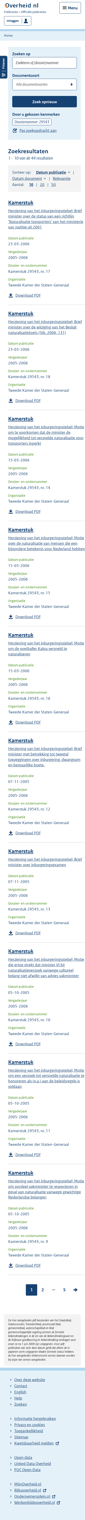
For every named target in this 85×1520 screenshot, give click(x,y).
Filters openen (3, 168)
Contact (20, 1385)
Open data (23, 1457)
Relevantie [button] (61, 178)
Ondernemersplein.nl (32, 1496)
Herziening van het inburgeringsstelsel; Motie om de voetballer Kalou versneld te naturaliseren (46, 649)
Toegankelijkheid (28, 1430)
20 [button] (42, 184)
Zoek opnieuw (44, 101)
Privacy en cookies (29, 1424)
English (20, 1392)
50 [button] (53, 184)
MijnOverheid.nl (27, 1484)
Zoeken (20, 1404)
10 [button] (31, 184)
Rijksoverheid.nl (27, 1490)
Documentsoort (25, 75)
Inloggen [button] (13, 21)
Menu (73, 7)
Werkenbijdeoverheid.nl (34, 1502)
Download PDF (28, 295)
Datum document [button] (27, 178)
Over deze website (29, 1379)
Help (18, 1398)
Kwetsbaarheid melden (34, 1443)
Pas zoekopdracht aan (38, 130)
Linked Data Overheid (32, 1463)
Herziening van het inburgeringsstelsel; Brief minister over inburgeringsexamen (45, 862)
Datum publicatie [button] (51, 172)
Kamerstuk (20, 203)
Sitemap (21, 1437)
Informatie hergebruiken (35, 1418)
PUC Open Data (27, 1469)
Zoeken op (21, 54)
